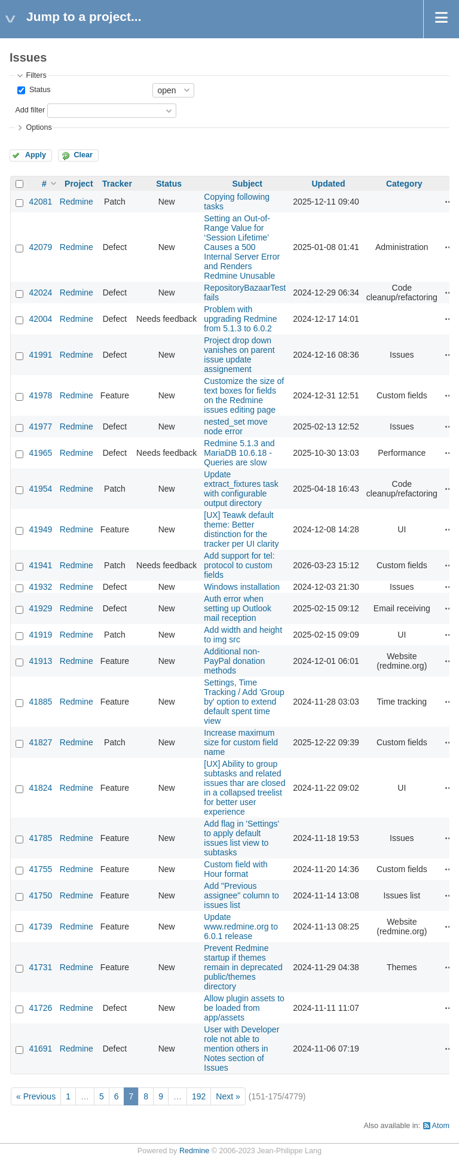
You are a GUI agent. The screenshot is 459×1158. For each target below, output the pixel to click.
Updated (328, 183)
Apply (35, 155)
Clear (83, 155)
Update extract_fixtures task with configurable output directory (241, 489)
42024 (40, 292)
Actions (449, 201)
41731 (40, 967)
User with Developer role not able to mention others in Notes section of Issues (241, 1048)
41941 (40, 565)
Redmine (76, 201)
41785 (40, 838)
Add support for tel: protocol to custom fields (239, 565)
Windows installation (242, 587)
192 (199, 1096)
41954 (40, 488)
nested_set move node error (236, 426)
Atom (440, 1126)
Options (38, 127)
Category (404, 183)
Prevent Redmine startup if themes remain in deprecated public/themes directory (243, 967)
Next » (228, 1096)
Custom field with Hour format (236, 869)
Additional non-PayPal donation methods (234, 661)
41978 (40, 395)
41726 (40, 1008)
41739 (40, 926)
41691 (40, 1048)
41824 (40, 788)
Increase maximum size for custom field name (241, 742)
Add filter (30, 110)
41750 (40, 895)
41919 (40, 634)
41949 (40, 529)
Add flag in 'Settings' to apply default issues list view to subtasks (241, 838)
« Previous (36, 1096)
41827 (40, 742)
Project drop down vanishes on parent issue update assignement (239, 355)
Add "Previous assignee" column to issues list (241, 895)
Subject (247, 183)
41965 (40, 453)
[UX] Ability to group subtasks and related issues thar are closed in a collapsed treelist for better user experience (244, 787)
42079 (40, 247)
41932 (40, 587)
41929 (40, 608)
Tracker (117, 183)
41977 (40, 426)
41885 (40, 701)
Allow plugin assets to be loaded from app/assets (244, 1008)
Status (38, 90)
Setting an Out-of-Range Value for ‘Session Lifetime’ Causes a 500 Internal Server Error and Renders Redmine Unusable (242, 247)
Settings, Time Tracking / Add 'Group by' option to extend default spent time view (244, 702)
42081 (40, 201)
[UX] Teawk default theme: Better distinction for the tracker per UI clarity (241, 529)
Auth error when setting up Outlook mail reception (237, 608)
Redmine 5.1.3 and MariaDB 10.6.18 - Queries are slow (239, 452)
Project (79, 183)
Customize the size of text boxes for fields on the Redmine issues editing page (244, 395)
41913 (40, 661)
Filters (36, 75)
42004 (40, 319)
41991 (40, 354)
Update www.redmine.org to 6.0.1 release (241, 926)
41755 (40, 869)
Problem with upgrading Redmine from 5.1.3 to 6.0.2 (240, 318)
